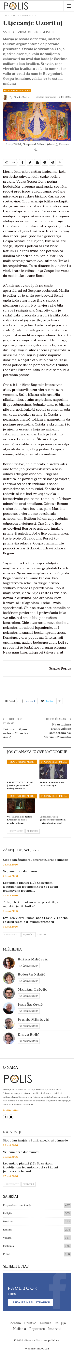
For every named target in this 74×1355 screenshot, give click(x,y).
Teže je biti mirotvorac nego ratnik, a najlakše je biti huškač (30, 904)
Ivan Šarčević (30, 1004)
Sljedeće (32, 831)
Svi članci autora (29, 965)
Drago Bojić (28, 1035)
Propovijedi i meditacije (17, 90)
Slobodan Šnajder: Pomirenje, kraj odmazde (35, 859)
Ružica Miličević (33, 959)
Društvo (8, 1221)
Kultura (7, 1230)
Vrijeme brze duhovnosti (21, 871)
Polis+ (6, 1254)
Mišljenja (8, 1246)
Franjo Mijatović (33, 1020)
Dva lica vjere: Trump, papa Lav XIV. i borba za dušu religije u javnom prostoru (35, 919)
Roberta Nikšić (31, 974)
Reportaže (37, 1329)
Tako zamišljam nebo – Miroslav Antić (15, 733)
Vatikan (7, 1238)
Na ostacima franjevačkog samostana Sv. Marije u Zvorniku (57, 731)
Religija (7, 1213)
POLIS (44, 1348)
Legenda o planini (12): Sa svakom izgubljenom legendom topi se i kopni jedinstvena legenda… (30, 886)
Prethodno (15, 831)
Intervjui (54, 1329)
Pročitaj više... (11, 1110)
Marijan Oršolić (32, 989)
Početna (14, 1323)
